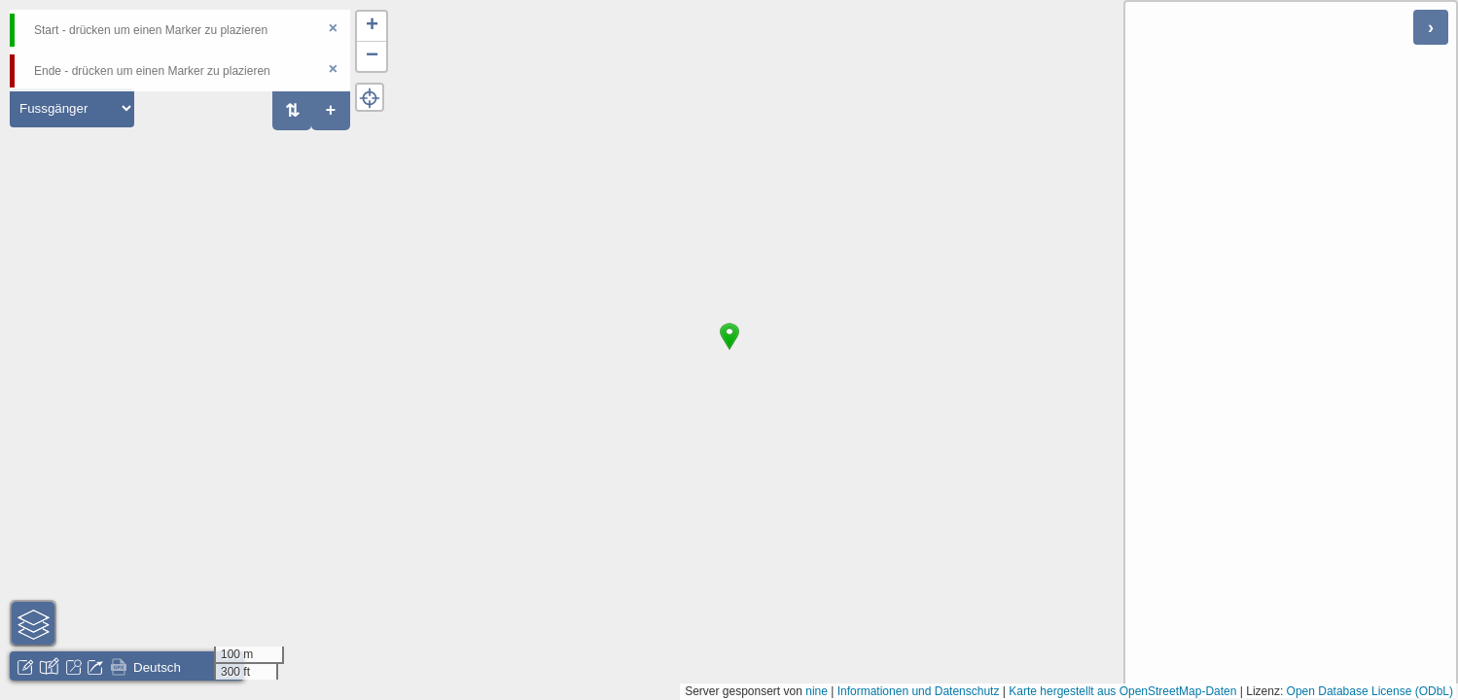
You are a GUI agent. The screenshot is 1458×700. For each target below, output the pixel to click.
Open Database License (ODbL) (1370, 691)
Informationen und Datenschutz (918, 691)
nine (816, 691)
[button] (729, 350)
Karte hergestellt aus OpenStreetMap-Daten (1122, 691)
